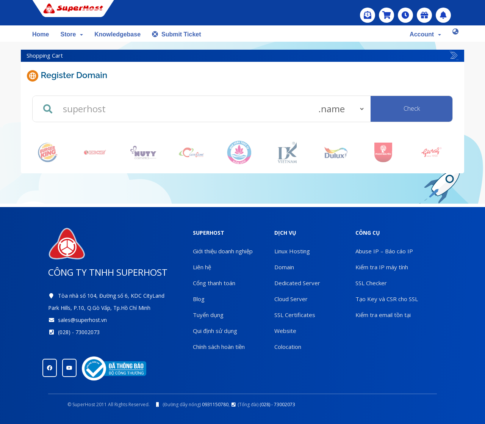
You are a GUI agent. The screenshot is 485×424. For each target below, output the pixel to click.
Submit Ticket (176, 34)
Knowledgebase (117, 34)
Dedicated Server (297, 283)
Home (40, 34)
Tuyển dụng (208, 315)
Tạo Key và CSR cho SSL (386, 299)
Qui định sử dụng (215, 330)
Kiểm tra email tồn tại (383, 315)
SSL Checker (371, 283)
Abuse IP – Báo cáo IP (384, 251)
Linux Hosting (292, 251)
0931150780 (215, 404)
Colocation (287, 346)
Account (425, 34)
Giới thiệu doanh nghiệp (223, 251)
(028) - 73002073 (79, 332)
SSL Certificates (294, 315)
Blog (199, 299)
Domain (284, 267)
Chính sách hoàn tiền (219, 346)
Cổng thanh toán (214, 283)
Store (71, 34)
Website (285, 330)
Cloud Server (291, 299)
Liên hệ (202, 267)
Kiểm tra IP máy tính (381, 267)
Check (412, 108)
